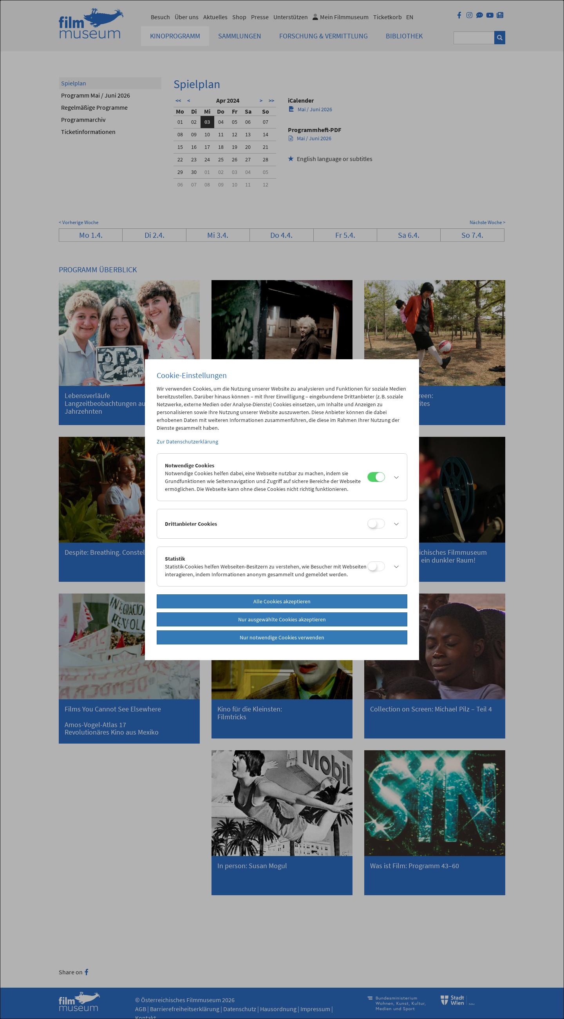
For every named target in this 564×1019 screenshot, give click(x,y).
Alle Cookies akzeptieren (282, 601)
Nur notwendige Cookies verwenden (282, 637)
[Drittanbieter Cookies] (376, 524)
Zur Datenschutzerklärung (187, 441)
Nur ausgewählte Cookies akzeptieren (282, 619)
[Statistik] (376, 566)
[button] (394, 477)
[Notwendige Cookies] (376, 477)
